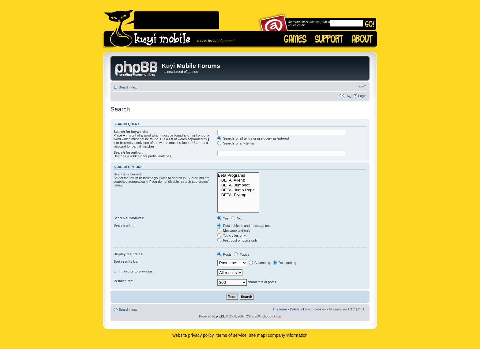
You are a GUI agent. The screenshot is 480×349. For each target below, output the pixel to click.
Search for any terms (235, 143)
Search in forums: (128, 174)
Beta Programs (238, 175)
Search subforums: (129, 218)
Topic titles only (231, 235)
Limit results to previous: (134, 271)
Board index (128, 87)
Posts (224, 254)
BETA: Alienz (238, 180)
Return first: (123, 281)
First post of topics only (237, 240)
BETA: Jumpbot (238, 185)
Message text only (233, 230)
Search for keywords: (131, 131)
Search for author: (128, 152)
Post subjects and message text (244, 225)
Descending (284, 263)
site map (257, 335)
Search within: (125, 225)
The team (280, 309)
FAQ (348, 96)
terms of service (231, 335)
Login (362, 96)
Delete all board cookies (308, 309)
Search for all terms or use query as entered (253, 138)
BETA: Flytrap (238, 195)
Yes (223, 218)
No (236, 218)
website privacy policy (193, 335)
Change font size (362, 86)
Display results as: (128, 254)
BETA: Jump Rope (238, 190)
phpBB (220, 316)
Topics (241, 254)
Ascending (259, 263)
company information (288, 335)
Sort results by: (126, 261)
